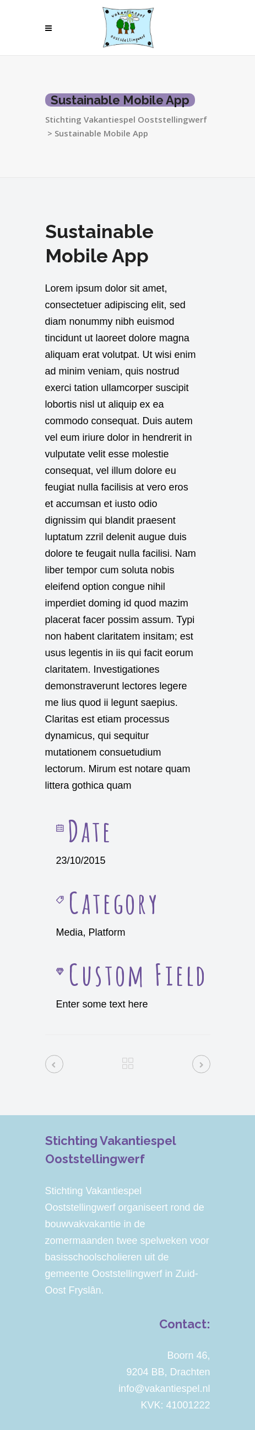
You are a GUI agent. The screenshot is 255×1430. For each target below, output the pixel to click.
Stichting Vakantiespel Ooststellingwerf (126, 119)
